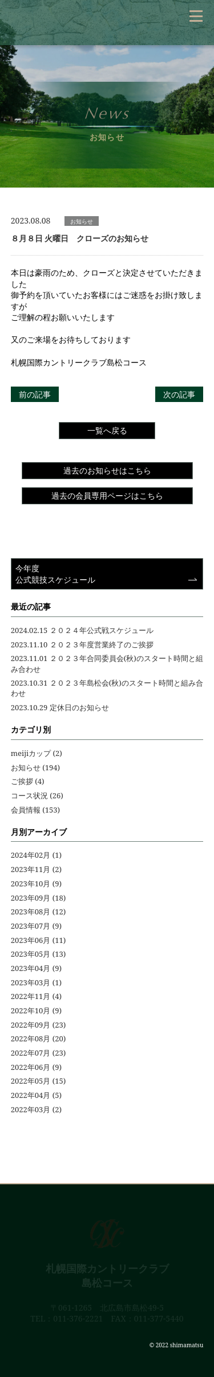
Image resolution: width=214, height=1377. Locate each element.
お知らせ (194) (35, 767)
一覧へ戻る (107, 430)
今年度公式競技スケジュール (55, 574)
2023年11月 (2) (36, 869)
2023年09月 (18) (38, 898)
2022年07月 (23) (38, 1053)
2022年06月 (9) (36, 1067)
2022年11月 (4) (36, 996)
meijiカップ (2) (36, 753)
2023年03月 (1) (36, 982)
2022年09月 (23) (38, 1025)
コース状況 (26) (37, 795)
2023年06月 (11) (38, 940)
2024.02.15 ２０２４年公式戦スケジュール (82, 630)
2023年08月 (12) (38, 911)
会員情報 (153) (35, 810)
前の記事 (35, 394)
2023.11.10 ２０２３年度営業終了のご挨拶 (82, 644)
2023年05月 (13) (38, 954)
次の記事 (179, 394)
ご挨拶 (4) (28, 781)
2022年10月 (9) (36, 1010)
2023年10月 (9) (36, 883)
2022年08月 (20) (38, 1038)
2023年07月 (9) (36, 926)
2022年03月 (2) (36, 1109)
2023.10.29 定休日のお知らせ (60, 707)
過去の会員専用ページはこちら (107, 495)
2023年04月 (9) (36, 968)
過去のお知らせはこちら (107, 470)
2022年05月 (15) (38, 1081)
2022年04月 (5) (36, 1095)
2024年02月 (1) (36, 855)
